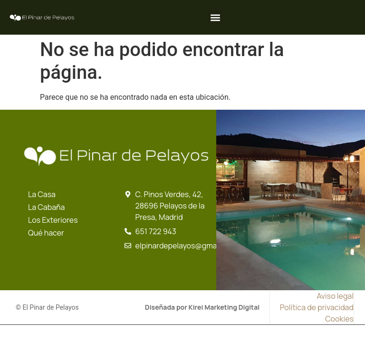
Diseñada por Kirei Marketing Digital (202, 307)
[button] (215, 17)
